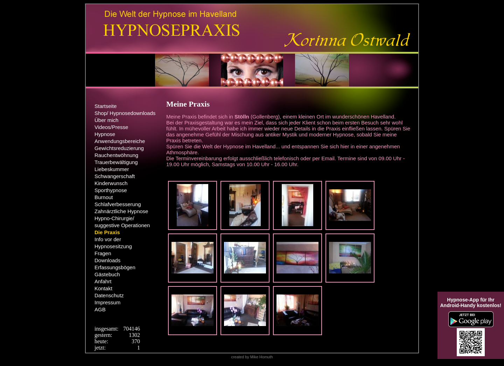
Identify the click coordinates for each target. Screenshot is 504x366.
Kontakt (103, 288)
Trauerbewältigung (116, 162)
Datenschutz (109, 295)
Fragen (102, 253)
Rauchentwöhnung (116, 155)
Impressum (107, 302)
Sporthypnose (110, 190)
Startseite (105, 106)
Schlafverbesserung (117, 204)
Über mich (106, 120)
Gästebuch (107, 274)
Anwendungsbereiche (119, 141)
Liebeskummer (111, 169)
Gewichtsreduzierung (119, 148)
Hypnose (104, 134)
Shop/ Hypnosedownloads (124, 113)
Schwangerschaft (114, 176)
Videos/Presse (111, 127)
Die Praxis (107, 232)
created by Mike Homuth (252, 357)
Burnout (103, 197)
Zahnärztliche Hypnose (121, 211)
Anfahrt (102, 281)
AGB (100, 309)
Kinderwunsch (110, 183)
